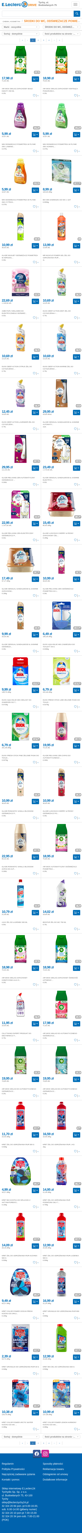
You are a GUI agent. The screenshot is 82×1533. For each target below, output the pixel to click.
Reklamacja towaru (53, 1469)
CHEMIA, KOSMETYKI (11, 21)
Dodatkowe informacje (55, 1479)
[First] (22, 40)
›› (59, 40)
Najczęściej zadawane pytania (18, 1474)
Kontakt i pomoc (11, 1479)
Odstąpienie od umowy (55, 1474)
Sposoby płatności (53, 1463)
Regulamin (8, 1463)
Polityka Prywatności (13, 1469)
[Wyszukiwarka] (38, 14)
